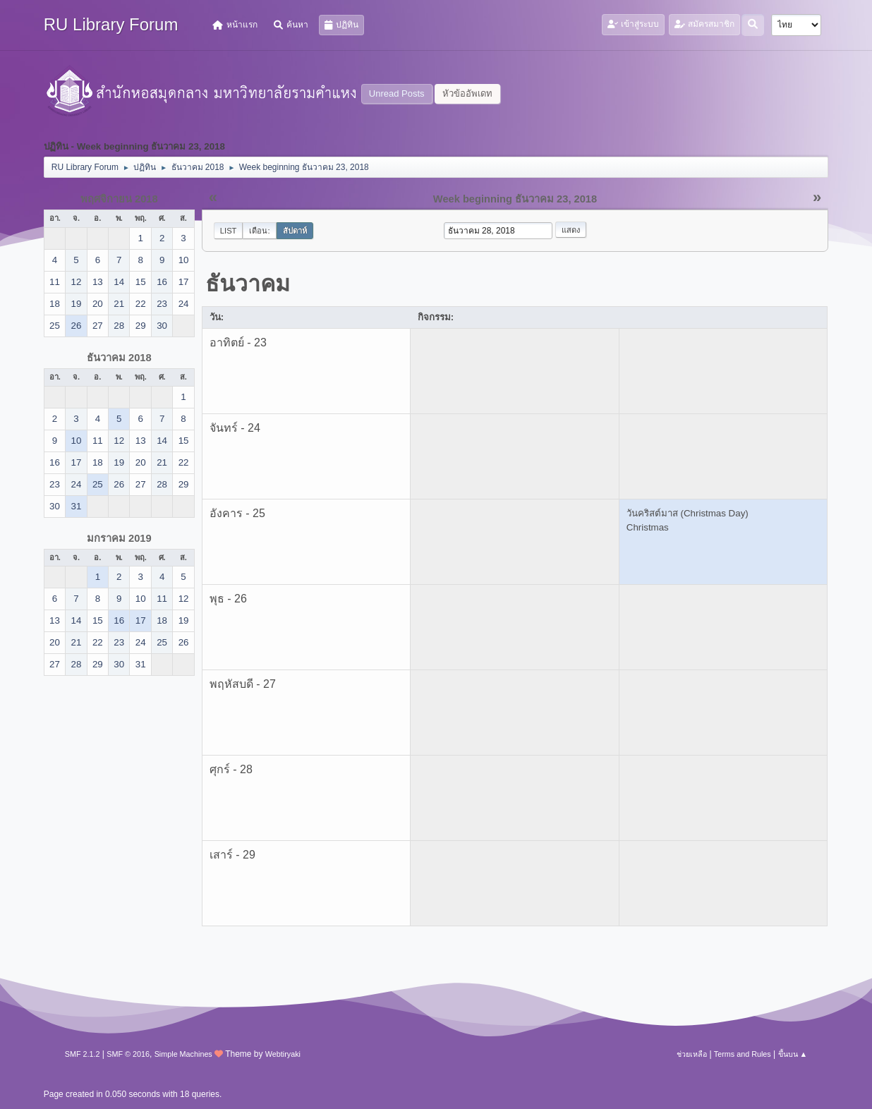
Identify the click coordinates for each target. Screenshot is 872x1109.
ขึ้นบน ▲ (793, 1054)
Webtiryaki (283, 1054)
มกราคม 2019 (119, 538)
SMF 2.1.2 (82, 1054)
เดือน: (259, 230)
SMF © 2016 (128, 1054)
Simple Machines (183, 1054)
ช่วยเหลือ (692, 1054)
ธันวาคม (247, 283)
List (228, 230)
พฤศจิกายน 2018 (119, 199)
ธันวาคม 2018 (119, 357)
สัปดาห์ (295, 230)
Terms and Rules (742, 1054)
